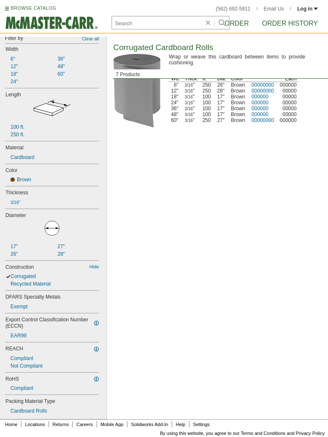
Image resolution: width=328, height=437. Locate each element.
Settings (201, 424)
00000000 (262, 85)
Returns (61, 424)
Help (181, 424)
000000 (259, 97)
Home (11, 424)
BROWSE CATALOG (33, 8)
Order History (290, 23)
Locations (35, 424)
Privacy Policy (310, 433)
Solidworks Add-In (149, 424)
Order (236, 23)
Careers (84, 424)
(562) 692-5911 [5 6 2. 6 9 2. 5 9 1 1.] (233, 9)
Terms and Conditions (263, 433)
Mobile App (112, 424)
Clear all (90, 38)
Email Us (274, 9)
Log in (307, 9)
